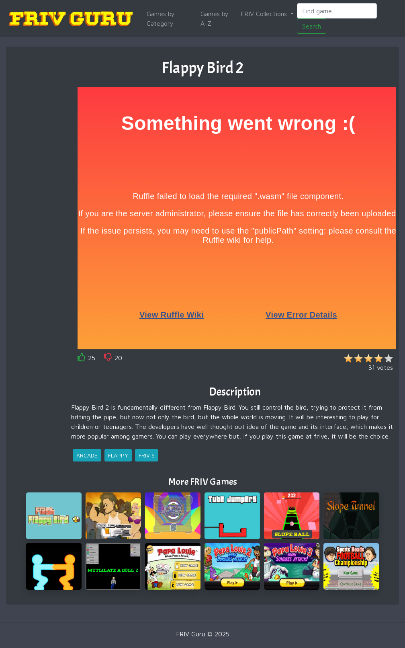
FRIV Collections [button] (265, 13)
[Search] (337, 10)
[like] (81, 359)
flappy (118, 455)
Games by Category (161, 18)
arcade (87, 455)
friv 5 (147, 455)
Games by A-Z (214, 18)
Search (311, 26)
